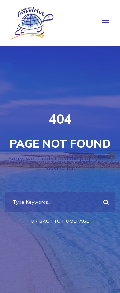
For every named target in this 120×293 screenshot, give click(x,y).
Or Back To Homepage (60, 221)
